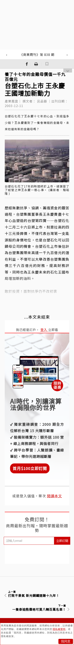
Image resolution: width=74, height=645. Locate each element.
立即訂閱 (62, 541)
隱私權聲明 (59, 629)
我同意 (65, 641)
